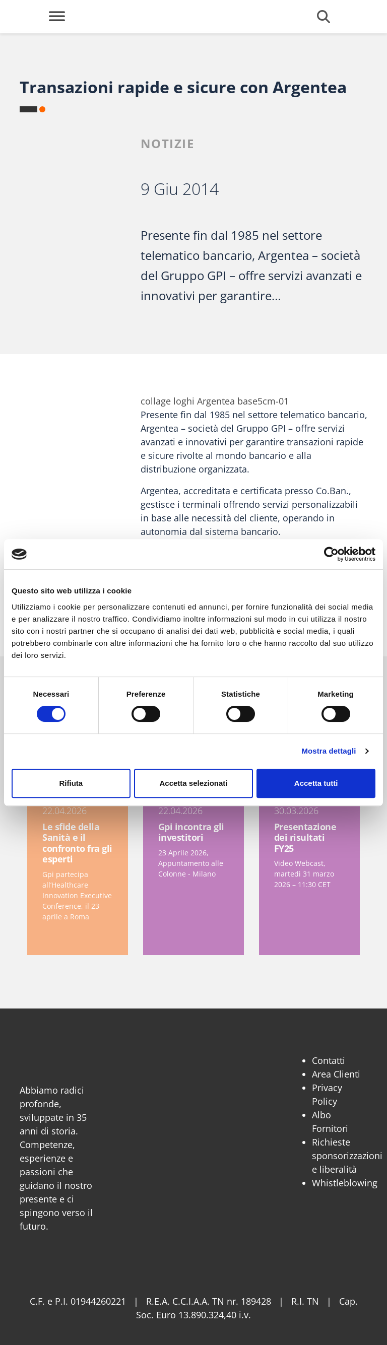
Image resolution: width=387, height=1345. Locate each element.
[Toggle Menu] (57, 16)
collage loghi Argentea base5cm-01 (215, 401)
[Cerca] (323, 16)
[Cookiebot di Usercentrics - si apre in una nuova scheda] (331, 554)
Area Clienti (336, 1074)
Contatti (328, 1060)
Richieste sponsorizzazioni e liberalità (347, 1155)
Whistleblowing (344, 1183)
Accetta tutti (316, 783)
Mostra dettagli (328, 751)
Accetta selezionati (193, 783)
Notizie (168, 143)
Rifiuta (71, 783)
